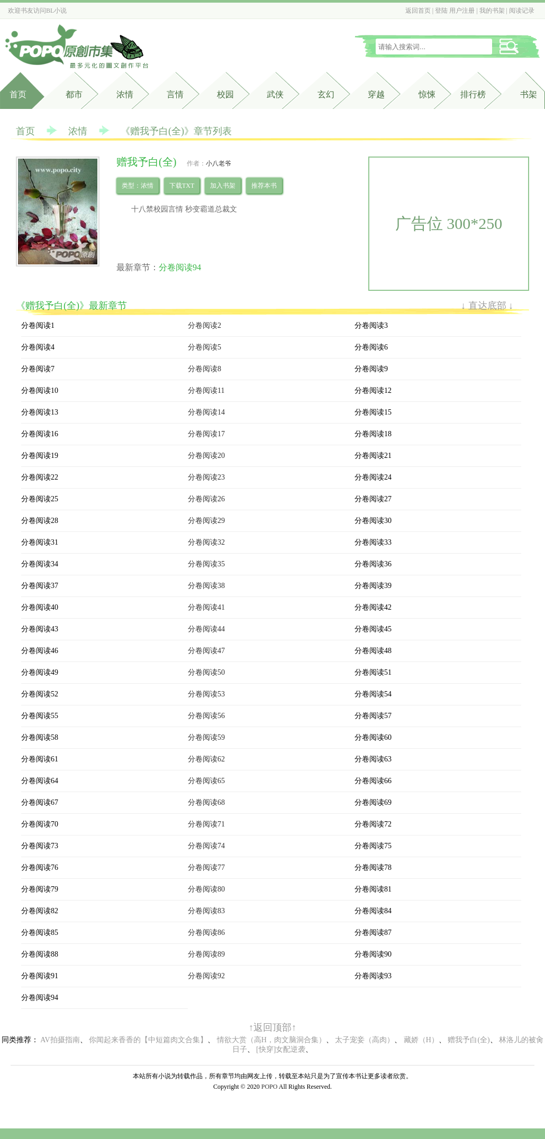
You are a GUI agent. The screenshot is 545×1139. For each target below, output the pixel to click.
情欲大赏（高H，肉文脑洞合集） (271, 1040)
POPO (269, 1086)
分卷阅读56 (206, 716)
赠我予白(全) (468, 1040)
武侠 (275, 94)
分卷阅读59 (206, 737)
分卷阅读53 (206, 694)
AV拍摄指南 (59, 1040)
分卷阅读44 (206, 629)
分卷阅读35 (206, 564)
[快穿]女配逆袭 (280, 1049)
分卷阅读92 (206, 976)
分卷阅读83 (206, 911)
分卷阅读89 (206, 954)
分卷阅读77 (206, 867)
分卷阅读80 (206, 889)
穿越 (376, 94)
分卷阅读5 (204, 347)
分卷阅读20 (206, 456)
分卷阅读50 (206, 672)
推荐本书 (264, 185)
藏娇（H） (421, 1040)
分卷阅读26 (206, 499)
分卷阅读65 (206, 781)
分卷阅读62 (206, 759)
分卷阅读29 (206, 521)
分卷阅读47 (206, 651)
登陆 (441, 10)
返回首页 (418, 10)
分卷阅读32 (206, 542)
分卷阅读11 (206, 390)
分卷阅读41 (206, 607)
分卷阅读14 (206, 412)
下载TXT (181, 185)
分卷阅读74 (206, 846)
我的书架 (492, 10)
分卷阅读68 (206, 802)
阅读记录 (521, 10)
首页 (18, 94)
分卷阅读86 (206, 932)
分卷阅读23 (206, 477)
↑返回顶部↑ (272, 1027)
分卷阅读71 (206, 824)
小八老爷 (218, 163)
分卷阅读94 (180, 267)
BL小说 (56, 10)
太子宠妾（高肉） (364, 1040)
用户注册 (462, 10)
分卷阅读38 (206, 586)
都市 (74, 94)
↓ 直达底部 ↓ (487, 305)
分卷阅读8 (204, 369)
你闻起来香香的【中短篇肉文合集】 (148, 1040)
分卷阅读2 (204, 325)
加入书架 (222, 185)
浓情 (77, 131)
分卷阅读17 (206, 434)
